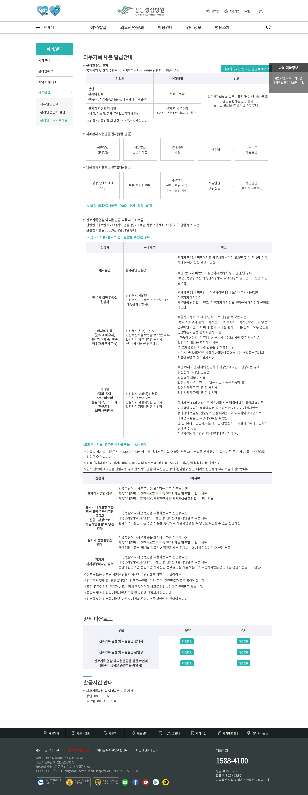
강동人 (262, 11)
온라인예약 (45, 71)
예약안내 (44, 60)
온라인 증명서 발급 (52, 112)
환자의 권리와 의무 (47, 750)
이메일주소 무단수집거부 (112, 750)
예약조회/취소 (47, 82)
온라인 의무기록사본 (53, 120)
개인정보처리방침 (78, 750)
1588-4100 (232, 760)
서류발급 (44, 92)
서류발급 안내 (49, 104)
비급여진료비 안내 (147, 750)
